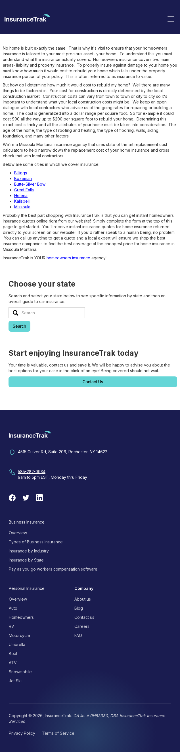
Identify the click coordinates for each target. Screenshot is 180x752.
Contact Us (93, 381)
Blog (78, 608)
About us (82, 599)
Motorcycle (19, 635)
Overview (18, 532)
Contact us (84, 617)
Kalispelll (22, 201)
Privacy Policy (22, 733)
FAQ (78, 635)
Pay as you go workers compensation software (53, 569)
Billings (20, 172)
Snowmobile (20, 671)
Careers (81, 626)
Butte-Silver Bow (29, 184)
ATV (13, 662)
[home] (27, 20)
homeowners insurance (68, 257)
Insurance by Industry (29, 550)
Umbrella (17, 644)
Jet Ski (15, 680)
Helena (21, 195)
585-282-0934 (31, 471)
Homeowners (21, 617)
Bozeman (23, 178)
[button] (170, 18)
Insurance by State (26, 560)
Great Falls (24, 189)
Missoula (22, 206)
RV (11, 626)
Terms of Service (58, 733)
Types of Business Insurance (36, 541)
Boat (13, 653)
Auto (13, 608)
